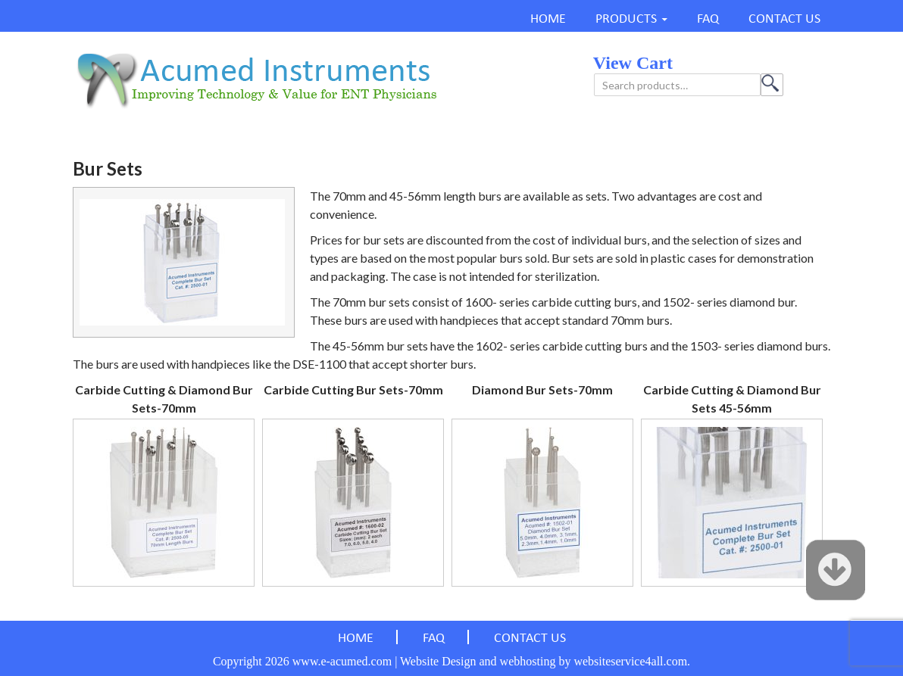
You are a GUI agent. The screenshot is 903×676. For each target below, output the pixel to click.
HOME (548, 19)
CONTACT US (784, 19)
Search (772, 84)
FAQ (708, 19)
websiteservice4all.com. (631, 661)
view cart (633, 63)
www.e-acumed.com (342, 661)
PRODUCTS (626, 19)
